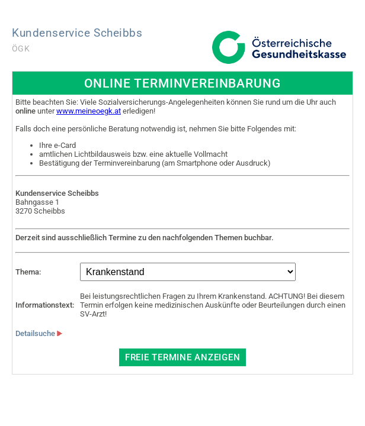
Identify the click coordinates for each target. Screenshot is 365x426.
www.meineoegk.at (88, 110)
